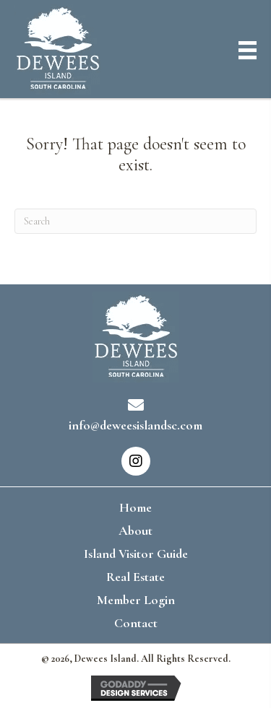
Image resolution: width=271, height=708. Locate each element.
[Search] (135, 221)
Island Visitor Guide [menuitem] (136, 553)
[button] (135, 461)
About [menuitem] (135, 530)
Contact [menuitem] (136, 623)
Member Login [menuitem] (136, 600)
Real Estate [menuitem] (135, 577)
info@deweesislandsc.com (135, 425)
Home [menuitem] (135, 507)
